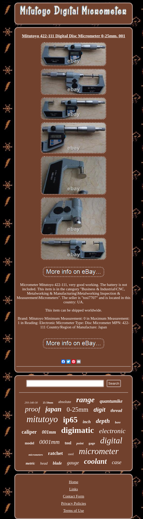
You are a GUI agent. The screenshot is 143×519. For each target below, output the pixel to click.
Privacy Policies (73, 503)
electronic (112, 431)
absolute (64, 402)
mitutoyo (42, 419)
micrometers (35, 454)
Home (73, 482)
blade (57, 463)
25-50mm (48, 402)
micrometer (98, 451)
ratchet (55, 453)
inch (87, 421)
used (71, 454)
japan (53, 409)
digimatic (77, 430)
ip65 (70, 419)
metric (30, 463)
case (116, 462)
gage (92, 443)
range (85, 399)
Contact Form (73, 496)
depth (103, 421)
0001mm (49, 442)
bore (118, 422)
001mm (49, 432)
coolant (95, 461)
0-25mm (77, 409)
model (29, 443)
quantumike (111, 401)
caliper (29, 432)
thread (116, 410)
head (44, 463)
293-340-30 (31, 402)
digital (111, 440)
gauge (73, 462)
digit (99, 410)
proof (32, 409)
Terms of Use (73, 511)
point (79, 443)
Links (73, 489)
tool (68, 443)
